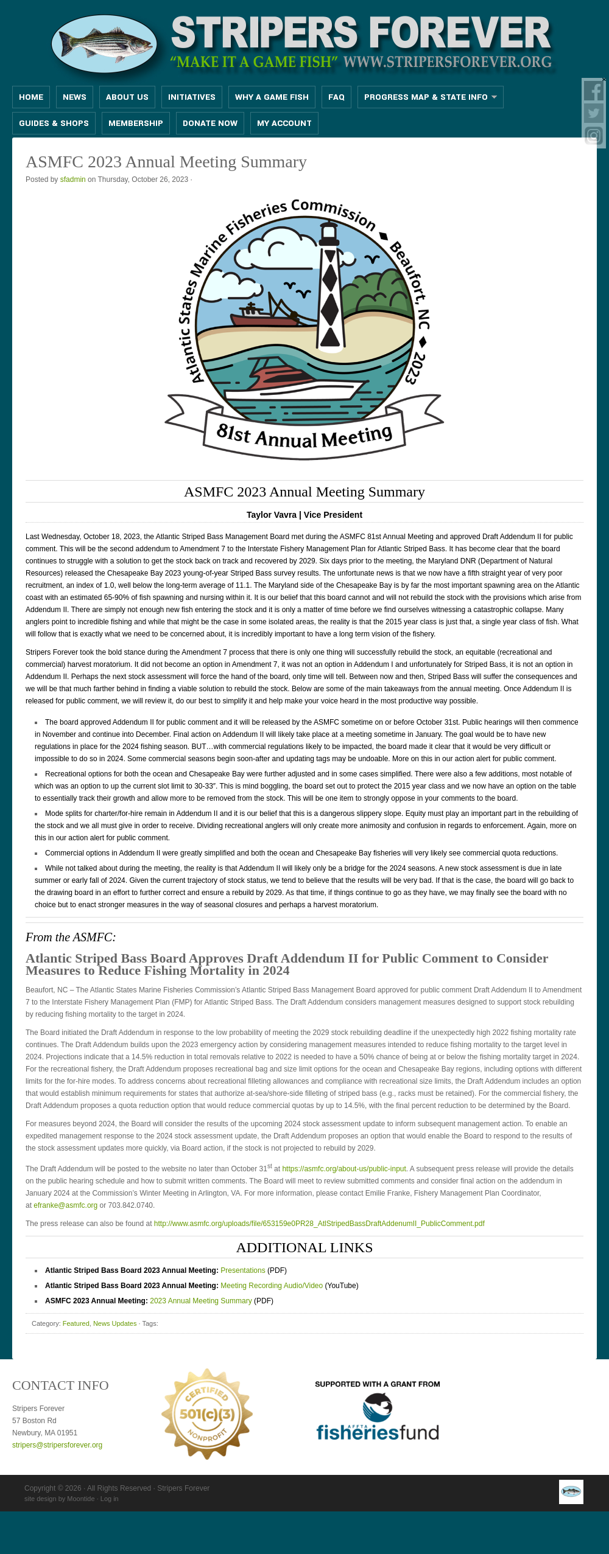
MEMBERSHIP (135, 123)
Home (31, 97)
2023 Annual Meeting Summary (201, 1301)
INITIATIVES (192, 97)
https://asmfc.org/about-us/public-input (344, 1169)
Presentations (242, 1270)
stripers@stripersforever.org (57, 1445)
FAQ (336, 97)
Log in (109, 1498)
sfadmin (73, 179)
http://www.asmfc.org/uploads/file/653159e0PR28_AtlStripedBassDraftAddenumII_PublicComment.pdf (319, 1223)
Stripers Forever (304, 43)
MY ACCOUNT (284, 123)
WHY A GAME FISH (272, 97)
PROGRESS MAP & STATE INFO (427, 97)
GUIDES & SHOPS (54, 123)
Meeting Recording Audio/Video (271, 1285)
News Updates (115, 1323)
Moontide (80, 1498)
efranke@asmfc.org (65, 1205)
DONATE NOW (210, 123)
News (74, 97)
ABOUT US (127, 97)
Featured (76, 1323)
